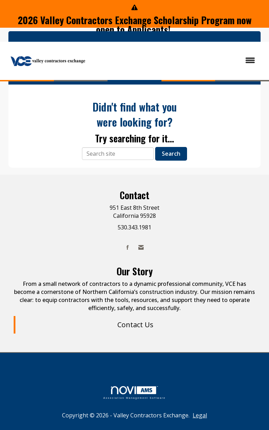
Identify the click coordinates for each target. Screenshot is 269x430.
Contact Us (135, 324)
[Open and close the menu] (176, 60)
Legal (200, 415)
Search (171, 153)
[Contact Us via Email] (141, 247)
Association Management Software (134, 392)
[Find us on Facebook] (127, 247)
